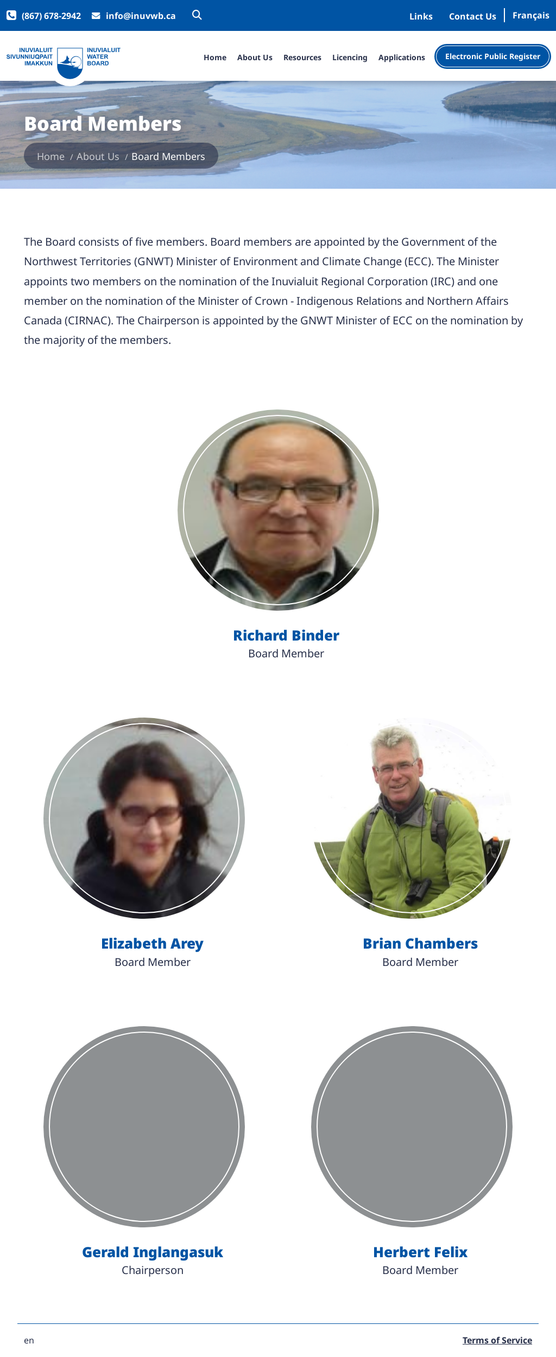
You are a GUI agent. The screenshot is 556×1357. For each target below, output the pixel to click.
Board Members (168, 156)
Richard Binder (286, 635)
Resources (302, 57)
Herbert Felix (420, 1252)
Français (531, 15)
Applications (401, 57)
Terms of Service (497, 1340)
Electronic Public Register (492, 56)
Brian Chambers (420, 943)
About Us (255, 57)
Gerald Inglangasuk (152, 1252)
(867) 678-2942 (51, 16)
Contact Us (472, 16)
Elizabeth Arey (152, 943)
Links (421, 16)
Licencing (350, 57)
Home (215, 57)
